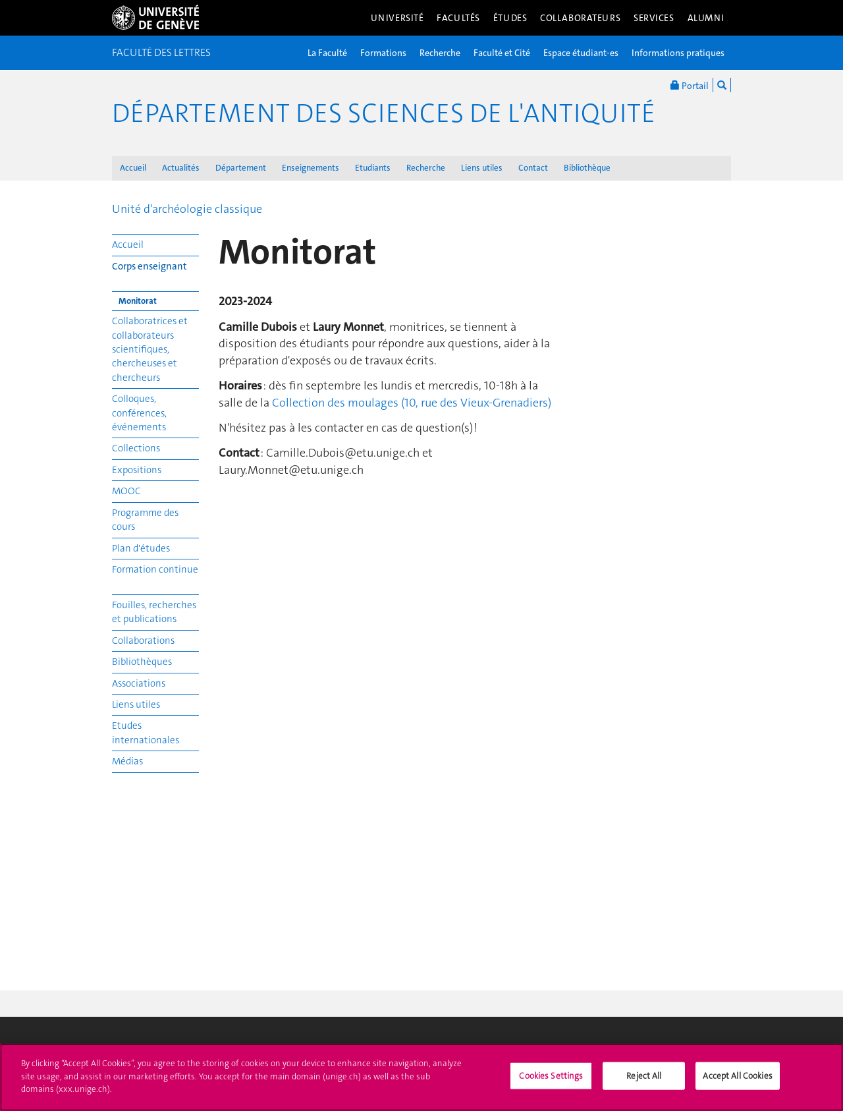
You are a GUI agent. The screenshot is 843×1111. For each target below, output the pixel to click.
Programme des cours (145, 519)
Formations (383, 53)
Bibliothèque (587, 167)
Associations (138, 683)
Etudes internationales (145, 732)
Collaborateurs (580, 18)
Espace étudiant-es (580, 53)
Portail (689, 85)
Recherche (440, 53)
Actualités (181, 167)
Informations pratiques (678, 53)
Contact (533, 167)
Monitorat (138, 300)
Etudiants (373, 167)
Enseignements (310, 167)
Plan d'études (141, 548)
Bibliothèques (142, 661)
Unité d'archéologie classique (187, 209)
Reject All (643, 1081)
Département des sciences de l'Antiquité (383, 113)
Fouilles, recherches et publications (154, 611)
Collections (136, 448)
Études (510, 18)
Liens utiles (482, 167)
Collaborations (143, 640)
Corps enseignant (149, 266)
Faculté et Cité (502, 53)
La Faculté (327, 53)
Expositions (136, 469)
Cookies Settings (551, 1081)
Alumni (706, 18)
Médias (127, 761)
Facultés (458, 18)
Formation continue (155, 569)
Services (654, 18)
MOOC (126, 491)
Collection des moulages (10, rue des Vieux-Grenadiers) (411, 403)
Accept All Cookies (737, 1081)
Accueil (133, 167)
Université (397, 18)
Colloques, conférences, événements (139, 413)
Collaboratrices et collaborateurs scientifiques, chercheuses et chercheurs (150, 349)
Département (240, 167)
